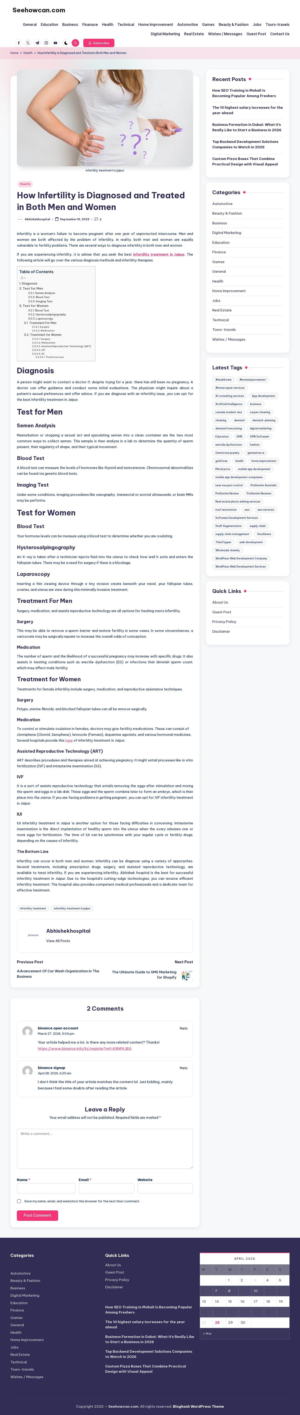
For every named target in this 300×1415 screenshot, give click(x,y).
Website (145, 1180)
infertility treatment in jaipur (72, 908)
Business (219, 223)
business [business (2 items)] (255, 404)
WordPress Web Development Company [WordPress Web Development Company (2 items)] (241, 558)
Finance (219, 252)
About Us (220, 602)
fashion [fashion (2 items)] (255, 444)
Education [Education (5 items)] (222, 436)
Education (221, 242)
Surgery (45, 326)
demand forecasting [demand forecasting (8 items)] (228, 428)
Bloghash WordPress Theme (198, 1406)
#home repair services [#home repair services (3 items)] (230, 387)
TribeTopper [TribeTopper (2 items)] (223, 542)
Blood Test (43, 297)
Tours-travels (224, 329)
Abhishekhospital (68, 931)
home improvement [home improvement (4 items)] (263, 460)
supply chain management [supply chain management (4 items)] (232, 534)
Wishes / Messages (228, 339)
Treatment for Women (45, 335)
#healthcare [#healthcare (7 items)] (223, 379)
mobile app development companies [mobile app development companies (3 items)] (239, 477)
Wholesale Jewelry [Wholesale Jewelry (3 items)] (227, 550)
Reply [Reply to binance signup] (184, 1068)
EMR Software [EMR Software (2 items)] (259, 436)
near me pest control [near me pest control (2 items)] (229, 485)
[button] (98, 43)
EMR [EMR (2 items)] (239, 436)
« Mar (207, 1333)
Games (218, 262)
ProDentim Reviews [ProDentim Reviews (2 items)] (259, 493)
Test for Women (36, 306)
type (69, 740)
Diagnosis (29, 283)
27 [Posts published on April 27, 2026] (204, 1322)
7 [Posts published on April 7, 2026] (216, 1291)
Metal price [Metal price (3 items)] (222, 469)
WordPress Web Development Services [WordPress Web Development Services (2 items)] (240, 566)
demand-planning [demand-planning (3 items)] (263, 420)
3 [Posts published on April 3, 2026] (255, 1280)
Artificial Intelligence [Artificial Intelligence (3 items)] (228, 404)
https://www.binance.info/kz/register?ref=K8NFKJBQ (84, 1048)
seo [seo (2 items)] (247, 509)
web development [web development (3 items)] (251, 542)
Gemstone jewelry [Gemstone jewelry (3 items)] (227, 452)
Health (25, 184)
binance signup (51, 1067)
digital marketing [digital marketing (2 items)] (260, 428)
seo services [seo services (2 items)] (266, 509)
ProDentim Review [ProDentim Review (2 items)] (227, 493)
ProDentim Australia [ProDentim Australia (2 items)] (263, 485)
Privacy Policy (224, 621)
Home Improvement (229, 291)
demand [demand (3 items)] (239, 420)
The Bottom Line (55, 357)
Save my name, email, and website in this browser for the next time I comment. (82, 1201)
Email (85, 1180)
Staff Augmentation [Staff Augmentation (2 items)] (228, 526)
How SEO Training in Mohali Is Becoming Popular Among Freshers (244, 93)
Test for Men (33, 288)
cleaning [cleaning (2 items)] (220, 420)
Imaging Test (44, 301)
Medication (48, 330)
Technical (220, 320)
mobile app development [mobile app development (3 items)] (254, 469)
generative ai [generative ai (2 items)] (256, 452)
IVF (43, 350)
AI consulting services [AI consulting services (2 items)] (229, 396)
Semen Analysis (45, 293)
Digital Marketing (226, 232)
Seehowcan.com (38, 10)
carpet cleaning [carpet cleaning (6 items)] (260, 412)
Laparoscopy (44, 318)
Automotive (222, 203)
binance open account (58, 1028)
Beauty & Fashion (227, 213)
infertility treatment (33, 908)
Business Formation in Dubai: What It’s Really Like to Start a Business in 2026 (246, 127)
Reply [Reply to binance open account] (184, 1028)
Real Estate (222, 310)
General (219, 271)
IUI (42, 353)
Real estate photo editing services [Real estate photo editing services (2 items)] (237, 501)
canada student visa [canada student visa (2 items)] (228, 412)
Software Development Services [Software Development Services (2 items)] (236, 517)
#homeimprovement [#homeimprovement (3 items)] (252, 379)
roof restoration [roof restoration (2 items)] (226, 509)
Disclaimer (221, 631)
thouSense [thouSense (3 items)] (264, 534)
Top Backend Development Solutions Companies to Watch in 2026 (245, 144)
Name (23, 1180)
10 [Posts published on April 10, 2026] (256, 1291)
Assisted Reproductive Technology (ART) (66, 346)
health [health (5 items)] (239, 460)
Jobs (216, 300)
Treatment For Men (42, 323)
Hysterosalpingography (51, 314)
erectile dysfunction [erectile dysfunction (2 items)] (228, 444)
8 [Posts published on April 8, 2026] (229, 1291)
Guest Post (221, 612)
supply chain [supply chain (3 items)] (258, 526)
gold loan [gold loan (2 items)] (221, 460)
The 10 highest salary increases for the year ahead (247, 110)
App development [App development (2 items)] (263, 396)
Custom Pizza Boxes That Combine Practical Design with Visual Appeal (245, 161)
